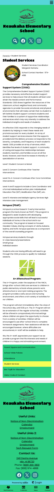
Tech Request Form (27, 448)
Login (36, 482)
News (36, 488)
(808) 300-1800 (31, 464)
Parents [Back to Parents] (6, 56)
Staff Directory (8, 488)
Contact (48, 488)
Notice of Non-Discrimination (27, 421)
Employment (27, 427)
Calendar (27, 424)
